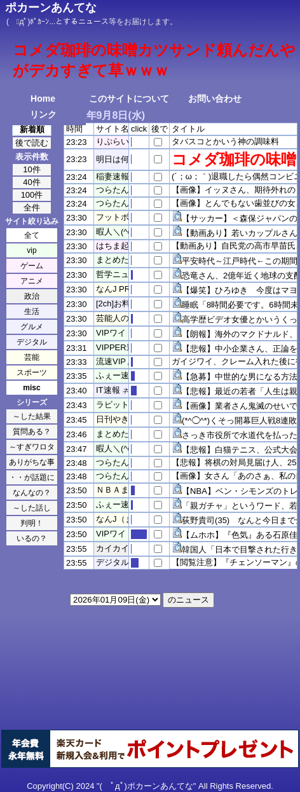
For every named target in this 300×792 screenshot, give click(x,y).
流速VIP (111, 361)
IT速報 (108, 390)
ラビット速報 (121, 404)
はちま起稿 (116, 245)
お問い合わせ (215, 98)
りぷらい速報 (121, 141)
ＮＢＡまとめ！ (125, 490)
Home (43, 98)
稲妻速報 (112, 176)
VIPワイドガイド (127, 333)
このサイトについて (129, 98)
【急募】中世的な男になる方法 (239, 376)
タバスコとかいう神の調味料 (225, 141)
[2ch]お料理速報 (125, 303)
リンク (43, 114)
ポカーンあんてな (51, 7)
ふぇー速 (112, 375)
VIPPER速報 (119, 347)
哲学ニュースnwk (128, 274)
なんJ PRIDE (120, 289)
